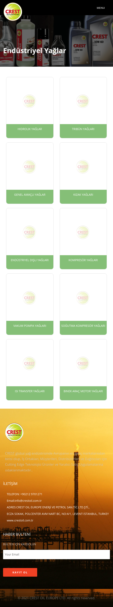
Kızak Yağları (83, 195)
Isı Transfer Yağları (30, 391)
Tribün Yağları (83, 129)
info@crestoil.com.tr (28, 501)
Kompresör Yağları (83, 260)
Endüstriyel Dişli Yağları (30, 260)
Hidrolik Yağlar (30, 129)
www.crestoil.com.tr (20, 520)
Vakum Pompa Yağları (29, 326)
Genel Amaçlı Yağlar (29, 195)
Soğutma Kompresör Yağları (83, 326)
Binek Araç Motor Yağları (83, 391)
